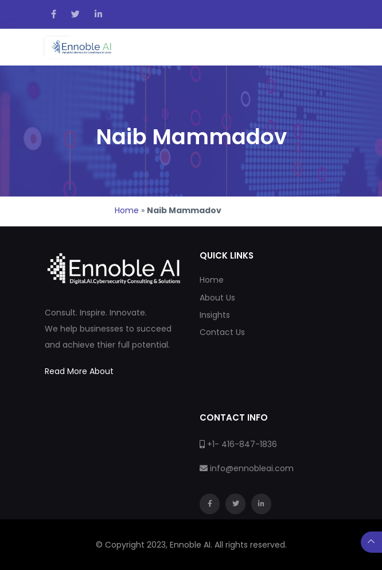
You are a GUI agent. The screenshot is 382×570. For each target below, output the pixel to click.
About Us (217, 297)
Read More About (79, 371)
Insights (215, 315)
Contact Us (222, 332)
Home (127, 210)
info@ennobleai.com (252, 468)
